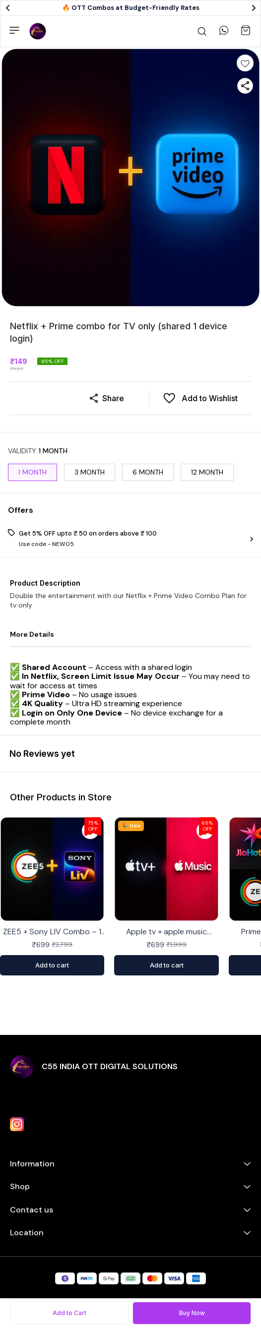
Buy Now (192, 1313)
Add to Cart (69, 1313)
